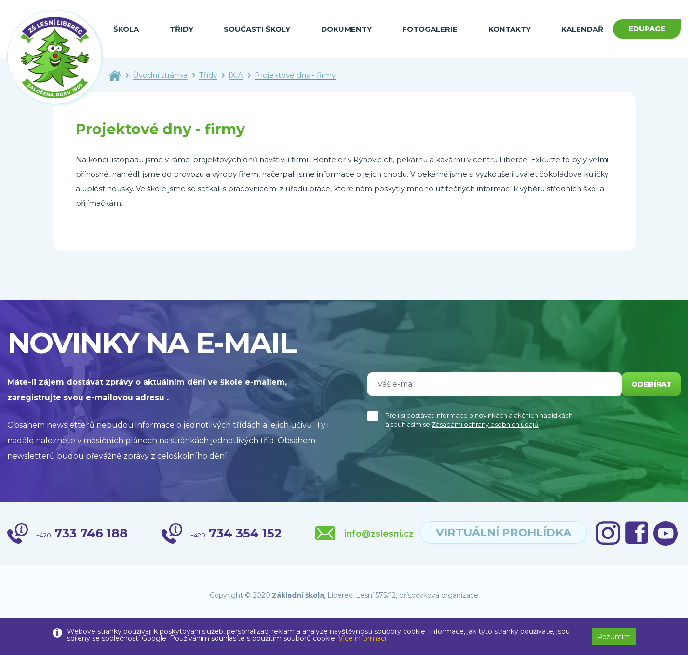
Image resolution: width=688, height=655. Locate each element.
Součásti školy (255, 29)
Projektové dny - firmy (295, 74)
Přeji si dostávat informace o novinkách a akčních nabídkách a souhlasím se (479, 420)
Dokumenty (343, 29)
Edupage (643, 28)
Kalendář (576, 29)
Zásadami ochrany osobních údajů (485, 424)
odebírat (649, 384)
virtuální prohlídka (584, 533)
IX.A (236, 74)
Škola (126, 29)
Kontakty (504, 29)
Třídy (180, 29)
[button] (662, 631)
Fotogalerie (425, 29)
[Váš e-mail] (492, 384)
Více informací (362, 638)
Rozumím (614, 636)
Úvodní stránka (160, 74)
